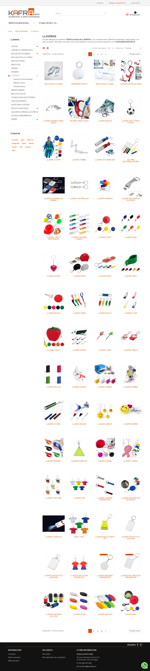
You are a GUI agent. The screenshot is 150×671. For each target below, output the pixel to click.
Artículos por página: (99, 48)
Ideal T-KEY (79, 537)
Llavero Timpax (131, 461)
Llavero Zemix (79, 313)
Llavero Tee (79, 498)
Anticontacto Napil (105, 84)
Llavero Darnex (105, 387)
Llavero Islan (79, 614)
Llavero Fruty (53, 350)
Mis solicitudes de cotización (54, 657)
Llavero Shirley (105, 424)
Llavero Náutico (104, 614)
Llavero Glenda (79, 387)
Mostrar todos (135, 54)
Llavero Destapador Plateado (130, 199)
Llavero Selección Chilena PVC (79, 576)
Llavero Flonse (54, 424)
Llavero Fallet (105, 313)
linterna (30, 140)
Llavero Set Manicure (105, 160)
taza (13, 150)
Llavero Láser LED (53, 537)
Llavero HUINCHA (105, 199)
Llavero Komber (131, 387)
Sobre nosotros (14, 657)
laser (24, 143)
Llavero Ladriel (105, 461)
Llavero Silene (53, 276)
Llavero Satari (79, 350)
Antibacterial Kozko (79, 121)
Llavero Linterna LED (79, 199)
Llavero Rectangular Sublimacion (131, 576)
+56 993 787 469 (120, 3)
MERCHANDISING (19, 23)
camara (28, 147)
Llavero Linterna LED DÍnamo (53, 199)
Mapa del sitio (13, 661)
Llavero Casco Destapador (53, 238)
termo (14, 147)
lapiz (22, 140)
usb (20, 147)
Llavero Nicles (53, 313)
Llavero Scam (130, 313)
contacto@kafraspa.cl (87, 666)
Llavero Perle (105, 276)
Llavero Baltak (105, 121)
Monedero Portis (79, 84)
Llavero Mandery (53, 461)
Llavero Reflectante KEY (104, 538)
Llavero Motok (54, 387)
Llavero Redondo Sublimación (105, 576)
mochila (15, 140)
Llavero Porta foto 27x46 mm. (131, 538)
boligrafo (15, 143)
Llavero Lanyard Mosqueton (104, 499)
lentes (31, 143)
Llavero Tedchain (54, 498)
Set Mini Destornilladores (130, 160)
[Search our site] (78, 13)
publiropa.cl (48, 23)
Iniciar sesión (135, 3)
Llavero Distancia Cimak (131, 84)
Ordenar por (119, 48)
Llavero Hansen (131, 424)
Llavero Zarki (105, 350)
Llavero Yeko (131, 276)
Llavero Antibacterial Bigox (53, 122)
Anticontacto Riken (54, 84)
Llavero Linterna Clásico (79, 238)
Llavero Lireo (105, 237)
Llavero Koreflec (79, 461)
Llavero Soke (131, 237)
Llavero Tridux (131, 350)
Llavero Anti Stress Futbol (131, 122)
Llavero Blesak (79, 424)
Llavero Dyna (79, 276)
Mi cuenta (46, 654)
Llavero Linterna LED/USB (53, 615)
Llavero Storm (53, 160)
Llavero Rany (131, 614)
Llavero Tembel (79, 160)
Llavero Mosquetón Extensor (130, 499)
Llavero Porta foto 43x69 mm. (53, 576)
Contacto (100, 3)
